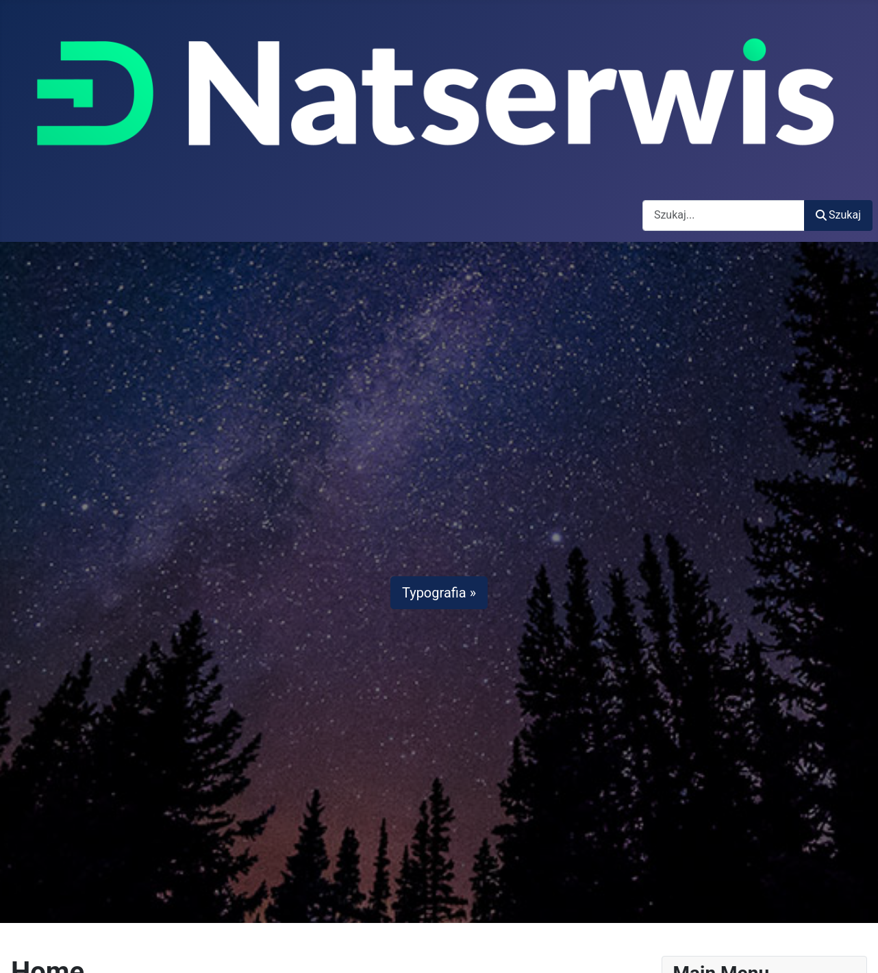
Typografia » (439, 592)
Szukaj (838, 214)
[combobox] (723, 215)
